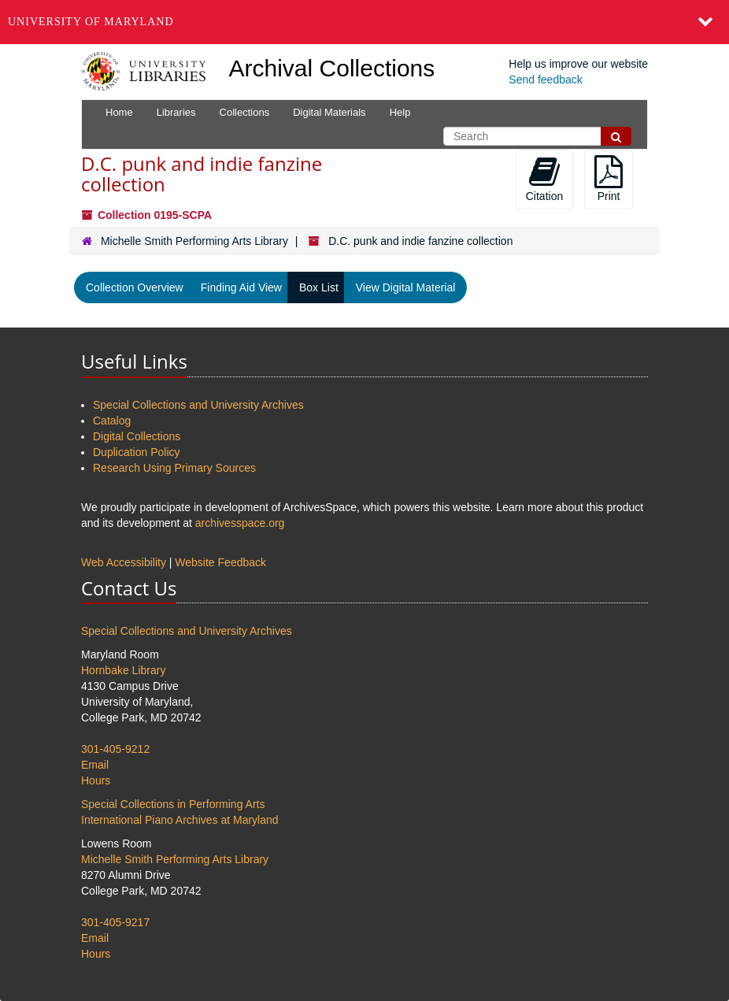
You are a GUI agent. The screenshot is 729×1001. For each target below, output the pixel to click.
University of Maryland (91, 22)
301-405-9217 (115, 922)
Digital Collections (136, 436)
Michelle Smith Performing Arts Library (194, 241)
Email (95, 764)
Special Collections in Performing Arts (173, 804)
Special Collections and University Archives (198, 405)
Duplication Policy (136, 452)
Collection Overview (134, 287)
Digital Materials (329, 112)
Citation (544, 178)
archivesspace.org (240, 523)
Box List (319, 287)
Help (400, 112)
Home (119, 112)
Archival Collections (332, 68)
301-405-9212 (115, 749)
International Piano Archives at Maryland (180, 820)
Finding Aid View (241, 287)
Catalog (112, 420)
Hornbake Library (123, 670)
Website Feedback (220, 562)
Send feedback (545, 79)
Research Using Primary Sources (174, 468)
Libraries (176, 112)
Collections (245, 112)
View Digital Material (406, 287)
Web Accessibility (123, 562)
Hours (95, 780)
